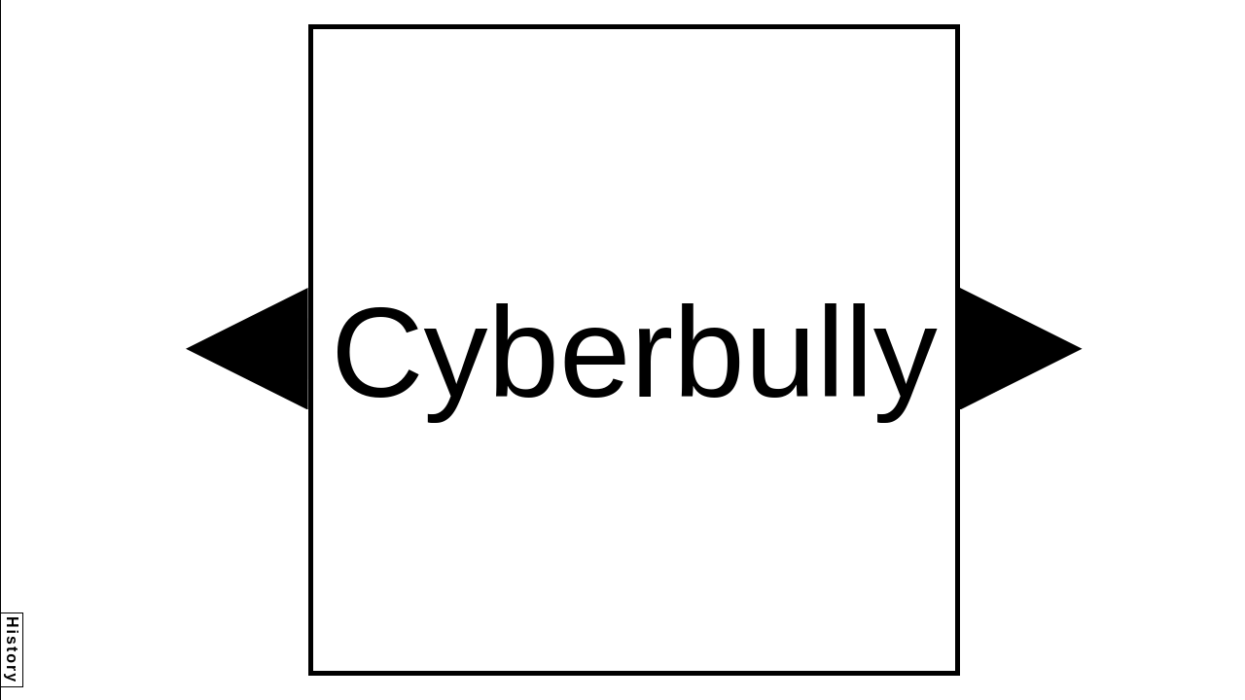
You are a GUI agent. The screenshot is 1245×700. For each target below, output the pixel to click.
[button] (247, 349)
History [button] (12, 649)
